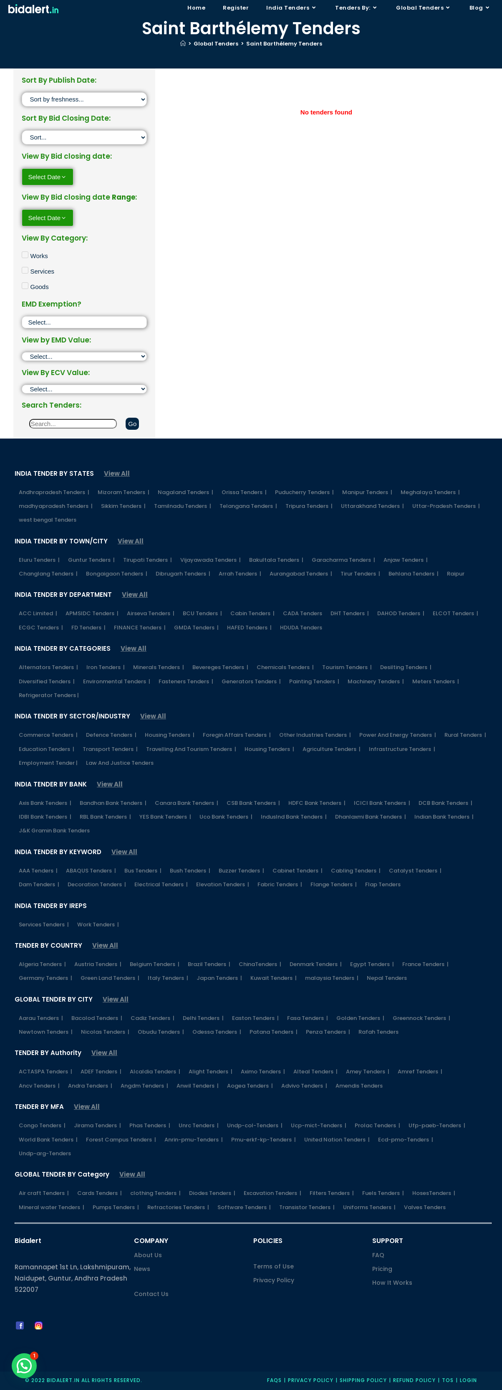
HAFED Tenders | (249, 628)
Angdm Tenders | (144, 1086)
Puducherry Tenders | (304, 492)
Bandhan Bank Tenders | (113, 803)
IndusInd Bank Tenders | (294, 817)
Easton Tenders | (255, 1018)
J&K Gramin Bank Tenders (54, 831)
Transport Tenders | (110, 749)
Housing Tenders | (169, 735)
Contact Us (151, 1294)
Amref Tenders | (420, 1071)
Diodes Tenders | (212, 1193)
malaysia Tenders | (331, 978)
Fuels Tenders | (383, 1193)
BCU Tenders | (202, 613)
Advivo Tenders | (304, 1086)
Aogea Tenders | (250, 1086)
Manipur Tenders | (367, 492)
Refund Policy (414, 1380)
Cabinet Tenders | (297, 871)
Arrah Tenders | (240, 574)
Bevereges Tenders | (220, 667)
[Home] (183, 44)
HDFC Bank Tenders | (317, 803)
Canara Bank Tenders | (186, 803)
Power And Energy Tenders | (397, 735)
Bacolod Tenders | (96, 1018)
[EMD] (84, 356)
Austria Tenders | (97, 964)
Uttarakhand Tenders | (372, 506)
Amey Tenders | (367, 1071)
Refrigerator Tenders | (49, 695)
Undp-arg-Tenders (45, 1153)
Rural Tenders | (465, 735)
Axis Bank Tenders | (45, 803)
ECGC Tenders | (41, 628)
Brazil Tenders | (209, 964)
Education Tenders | (46, 749)
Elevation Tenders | (222, 884)
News (142, 1269)
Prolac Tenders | (377, 1125)
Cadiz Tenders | (152, 1018)
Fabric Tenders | (279, 884)
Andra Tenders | (90, 1086)
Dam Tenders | (39, 884)
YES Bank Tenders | (165, 817)
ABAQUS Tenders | (91, 871)
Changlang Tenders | (48, 574)
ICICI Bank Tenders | (382, 803)
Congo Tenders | (42, 1125)
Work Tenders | (98, 924)
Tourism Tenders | (347, 667)
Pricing (382, 1269)
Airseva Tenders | (150, 613)
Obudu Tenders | (161, 1032)
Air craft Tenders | (44, 1193)
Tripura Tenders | (309, 506)
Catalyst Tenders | (415, 871)
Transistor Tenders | (307, 1207)
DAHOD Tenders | (400, 613)
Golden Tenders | (360, 1018)
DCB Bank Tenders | (445, 803)
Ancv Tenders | (39, 1086)
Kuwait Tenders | (273, 978)
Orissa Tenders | (244, 492)
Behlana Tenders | (413, 574)
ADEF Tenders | (101, 1071)
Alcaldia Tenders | (155, 1071)
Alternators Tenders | (48, 667)
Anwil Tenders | (198, 1086)
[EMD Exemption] (84, 322)
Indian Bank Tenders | (444, 817)
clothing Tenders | (155, 1193)
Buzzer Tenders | (241, 871)
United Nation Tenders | (337, 1140)
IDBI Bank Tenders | (45, 817)
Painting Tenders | (314, 681)
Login (468, 1380)
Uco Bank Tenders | (225, 817)
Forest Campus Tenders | (121, 1140)
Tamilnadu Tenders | (182, 506)
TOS (448, 1380)
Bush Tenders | (190, 871)
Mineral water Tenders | (51, 1207)
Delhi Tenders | (203, 1018)
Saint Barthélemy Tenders (284, 44)
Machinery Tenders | (376, 681)
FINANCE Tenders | (140, 628)
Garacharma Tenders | (343, 560)
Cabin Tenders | (252, 613)
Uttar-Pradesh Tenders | (446, 506)
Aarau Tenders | (41, 1018)
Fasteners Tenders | (186, 681)
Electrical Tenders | (161, 884)
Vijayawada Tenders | (210, 560)
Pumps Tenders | (116, 1207)
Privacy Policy (273, 1280)
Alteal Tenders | (315, 1071)
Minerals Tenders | (158, 667)
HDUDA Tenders (301, 628)
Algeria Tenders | (42, 964)
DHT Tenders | (349, 613)
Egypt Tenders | (372, 964)
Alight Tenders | (210, 1071)
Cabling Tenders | (356, 871)
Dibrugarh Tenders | (183, 574)
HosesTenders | (433, 1193)
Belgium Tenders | (154, 964)
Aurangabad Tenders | (301, 574)
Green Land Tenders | (110, 978)
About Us (148, 1255)
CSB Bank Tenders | (253, 803)
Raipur (455, 574)
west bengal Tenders (47, 520)
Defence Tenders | (111, 735)
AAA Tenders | (38, 871)
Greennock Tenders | (421, 1018)
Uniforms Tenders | (369, 1207)
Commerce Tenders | (48, 735)
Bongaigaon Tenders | (116, 574)
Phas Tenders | (149, 1125)
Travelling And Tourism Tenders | (191, 749)
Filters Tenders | (332, 1193)
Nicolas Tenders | (105, 1032)
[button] (24, 1365)
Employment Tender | (48, 763)
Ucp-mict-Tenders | (318, 1125)
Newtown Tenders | (46, 1032)
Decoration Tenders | (97, 884)
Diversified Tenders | (47, 681)
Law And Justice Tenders (120, 763)
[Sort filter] (84, 99)
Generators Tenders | (251, 681)
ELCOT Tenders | (455, 613)
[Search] (73, 424)
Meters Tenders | (435, 681)
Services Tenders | (44, 924)
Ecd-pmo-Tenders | (405, 1140)
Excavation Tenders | (272, 1193)
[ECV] (84, 389)
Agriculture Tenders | (332, 749)
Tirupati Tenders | (147, 560)
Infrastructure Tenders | (402, 749)
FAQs (274, 1380)
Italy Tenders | (168, 978)
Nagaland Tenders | (185, 492)
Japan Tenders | (219, 978)
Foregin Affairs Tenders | (237, 735)
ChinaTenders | (260, 964)
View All (117, 473)
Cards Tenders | (99, 1193)
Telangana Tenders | (248, 506)
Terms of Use (273, 1266)
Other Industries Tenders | (315, 735)
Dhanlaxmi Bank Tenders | (370, 817)
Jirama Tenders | (97, 1125)
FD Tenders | (88, 628)
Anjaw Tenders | (405, 560)
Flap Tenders (383, 884)
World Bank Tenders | (48, 1140)
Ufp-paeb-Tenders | (437, 1125)
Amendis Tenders (359, 1086)
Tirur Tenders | (360, 574)
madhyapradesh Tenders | (56, 506)
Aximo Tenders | (263, 1071)
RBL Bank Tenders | (105, 817)
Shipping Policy (363, 1380)
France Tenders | (425, 964)
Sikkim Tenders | (123, 506)
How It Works (392, 1282)
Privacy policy (310, 1380)
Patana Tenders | (274, 1032)
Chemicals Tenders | (285, 667)
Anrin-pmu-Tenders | (193, 1140)
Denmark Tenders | (316, 964)
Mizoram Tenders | (123, 492)
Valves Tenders (425, 1207)
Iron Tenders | (105, 667)
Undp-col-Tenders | (255, 1125)
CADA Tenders (302, 613)
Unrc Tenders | (199, 1125)
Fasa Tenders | (307, 1018)
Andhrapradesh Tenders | (54, 492)
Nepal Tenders (387, 978)
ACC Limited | (38, 613)
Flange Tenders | (333, 884)
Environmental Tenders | (116, 681)
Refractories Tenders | (178, 1207)
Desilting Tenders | (405, 667)
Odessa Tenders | (216, 1032)
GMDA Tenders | (196, 628)
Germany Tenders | (45, 978)
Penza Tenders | (328, 1032)
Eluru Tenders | (39, 560)
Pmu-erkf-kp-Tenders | (263, 1140)
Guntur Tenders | (91, 560)
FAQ (378, 1255)
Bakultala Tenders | (276, 560)
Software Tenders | (244, 1207)
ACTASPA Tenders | (45, 1071)
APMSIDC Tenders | (92, 613)
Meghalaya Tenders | (430, 492)
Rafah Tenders (378, 1032)
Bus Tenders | (142, 871)
